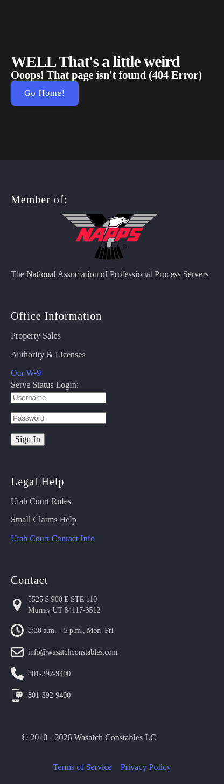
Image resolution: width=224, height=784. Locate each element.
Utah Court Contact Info (53, 538)
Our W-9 (26, 372)
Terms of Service (82, 767)
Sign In (27, 439)
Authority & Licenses (48, 354)
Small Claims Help (43, 519)
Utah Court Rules (41, 501)
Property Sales (36, 335)
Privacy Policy (146, 767)
